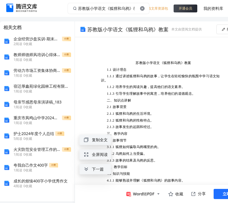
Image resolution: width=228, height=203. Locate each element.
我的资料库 (213, 8)
